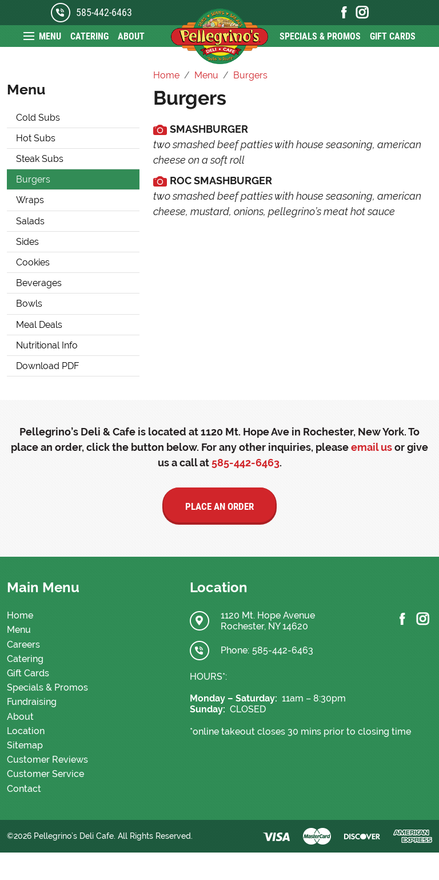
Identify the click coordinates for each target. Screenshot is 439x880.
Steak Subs (39, 158)
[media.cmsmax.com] (160, 129)
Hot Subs (35, 138)
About (131, 36)
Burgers (33, 179)
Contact (24, 788)
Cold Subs (38, 117)
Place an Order (219, 506)
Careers (23, 644)
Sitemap (25, 745)
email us (371, 447)
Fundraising (32, 701)
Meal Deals (39, 324)
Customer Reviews (47, 759)
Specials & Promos (320, 36)
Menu (50, 36)
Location (26, 731)
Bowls (29, 303)
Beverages (39, 283)
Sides (27, 241)
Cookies (33, 262)
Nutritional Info (47, 345)
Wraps (30, 200)
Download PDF (47, 365)
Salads (30, 221)
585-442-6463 (104, 12)
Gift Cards (393, 36)
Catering (89, 36)
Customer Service (45, 773)
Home (20, 615)
